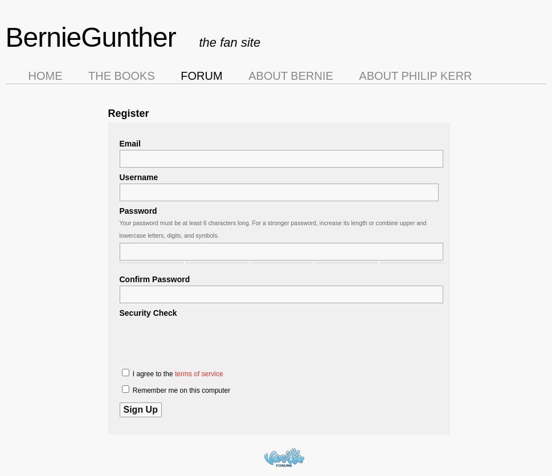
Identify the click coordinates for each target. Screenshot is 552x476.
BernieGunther (91, 37)
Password (138, 210)
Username (139, 177)
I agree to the (172, 373)
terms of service (199, 374)
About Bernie (290, 76)
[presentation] (206, 341)
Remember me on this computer (176, 389)
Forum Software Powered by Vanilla (284, 457)
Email (130, 143)
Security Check (148, 313)
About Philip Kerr (415, 76)
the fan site (230, 42)
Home (45, 76)
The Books (121, 76)
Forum (201, 76)
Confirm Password (155, 279)
